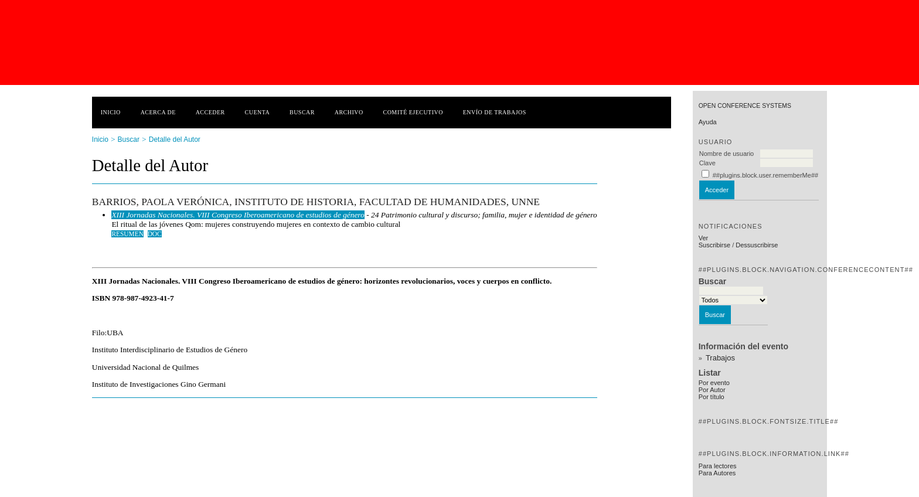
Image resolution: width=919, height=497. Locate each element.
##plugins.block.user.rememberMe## (765, 175)
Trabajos (720, 357)
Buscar (302, 112)
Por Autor (712, 389)
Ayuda (708, 121)
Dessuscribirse (757, 245)
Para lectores (718, 465)
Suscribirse (714, 245)
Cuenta (257, 112)
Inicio (111, 112)
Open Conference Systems (745, 106)
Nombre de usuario (726, 153)
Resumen (127, 233)
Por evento (714, 382)
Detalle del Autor (174, 139)
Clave (707, 162)
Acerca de (158, 112)
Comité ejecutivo (413, 112)
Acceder (210, 112)
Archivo (349, 112)
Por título (711, 396)
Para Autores (717, 472)
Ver (704, 237)
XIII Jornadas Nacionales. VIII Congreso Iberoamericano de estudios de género (237, 214)
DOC (155, 233)
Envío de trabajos (494, 112)
